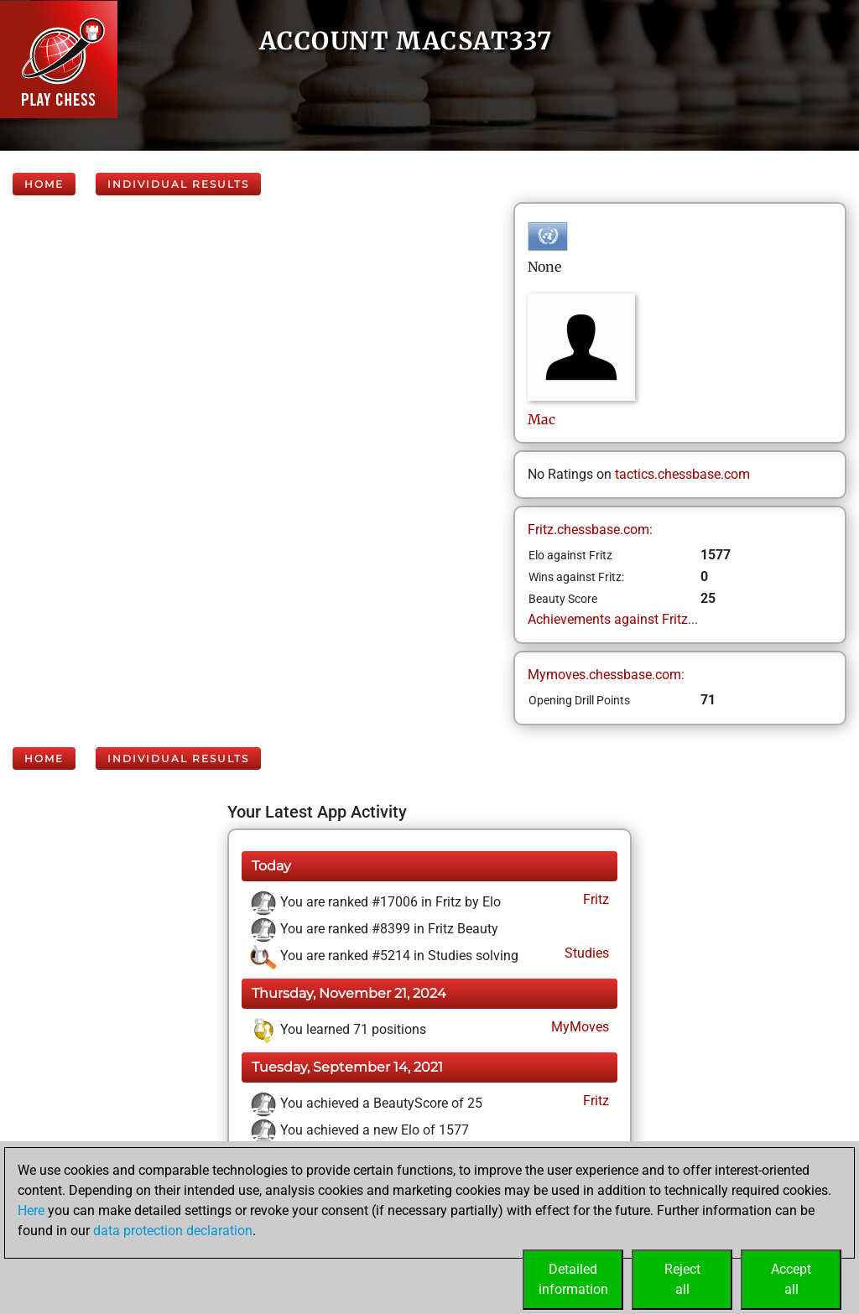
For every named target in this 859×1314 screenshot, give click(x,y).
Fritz (594, 899)
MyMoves (578, 1027)
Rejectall (682, 1279)
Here (31, 1210)
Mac (543, 419)
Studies (585, 953)
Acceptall (791, 1279)
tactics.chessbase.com (682, 474)
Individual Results (178, 184)
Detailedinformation (573, 1279)
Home (44, 184)
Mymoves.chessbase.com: (606, 675)
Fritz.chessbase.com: (590, 530)
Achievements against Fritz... (613, 619)
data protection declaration (172, 1231)
